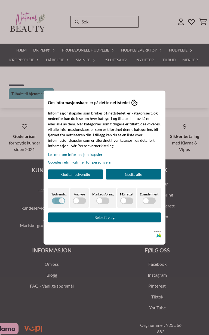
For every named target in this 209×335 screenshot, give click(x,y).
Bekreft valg (104, 217)
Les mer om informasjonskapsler (75, 154)
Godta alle (133, 174)
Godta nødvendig (75, 174)
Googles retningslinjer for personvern (79, 161)
